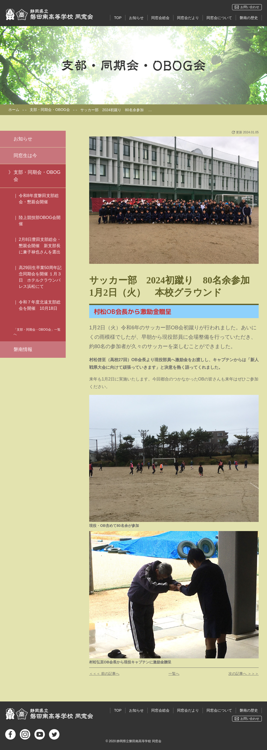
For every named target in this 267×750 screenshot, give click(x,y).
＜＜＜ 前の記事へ (104, 673)
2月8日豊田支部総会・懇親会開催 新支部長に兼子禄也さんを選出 (40, 245)
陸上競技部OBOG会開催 (39, 220)
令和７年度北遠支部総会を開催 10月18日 (39, 308)
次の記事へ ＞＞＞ (243, 673)
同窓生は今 (25, 155)
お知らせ (136, 18)
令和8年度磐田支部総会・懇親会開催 (39, 198)
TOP (118, 18)
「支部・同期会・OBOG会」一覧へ (37, 332)
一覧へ (173, 673)
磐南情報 (23, 349)
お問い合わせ (249, 7)
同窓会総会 (160, 18)
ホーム (13, 110)
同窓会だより (188, 18)
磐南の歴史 (249, 18)
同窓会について (219, 18)
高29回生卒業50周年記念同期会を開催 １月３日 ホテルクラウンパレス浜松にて (40, 277)
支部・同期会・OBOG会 (50, 110)
